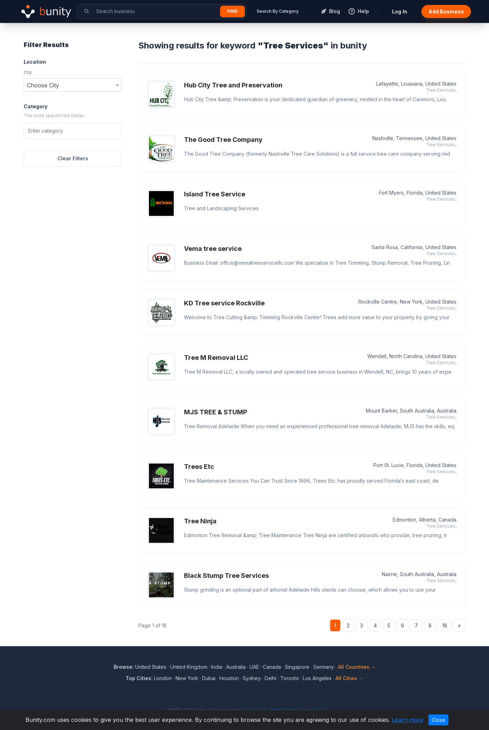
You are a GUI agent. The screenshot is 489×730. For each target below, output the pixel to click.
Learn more (407, 719)
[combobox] (72, 85)
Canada (272, 667)
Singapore (297, 667)
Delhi (270, 678)
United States (150, 667)
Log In (399, 11)
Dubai (208, 678)
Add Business (446, 11)
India (216, 667)
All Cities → (349, 678)
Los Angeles (317, 678)
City (28, 72)
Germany (323, 667)
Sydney (252, 678)
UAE (254, 667)
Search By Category (278, 11)
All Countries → (357, 667)
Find (232, 11)
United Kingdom (188, 667)
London (163, 678)
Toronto (289, 678)
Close (438, 720)
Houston (229, 678)
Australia (236, 667)
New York (187, 678)
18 (444, 625)
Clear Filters (72, 158)
